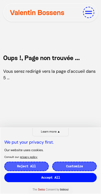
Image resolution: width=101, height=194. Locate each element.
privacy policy (28, 157)
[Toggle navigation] (88, 12)
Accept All (50, 177)
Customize (74, 166)
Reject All (26, 166)
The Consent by (50, 189)
